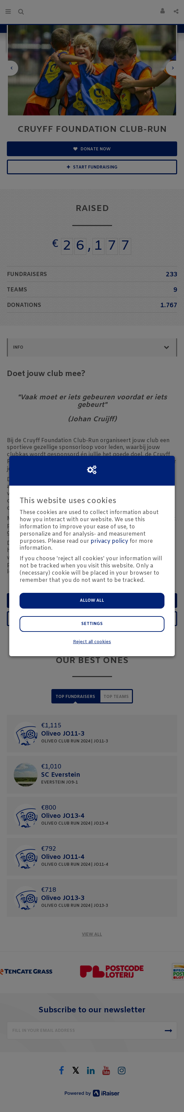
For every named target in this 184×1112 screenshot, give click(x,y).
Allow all (92, 600)
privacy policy (109, 541)
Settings (92, 624)
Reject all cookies (92, 642)
